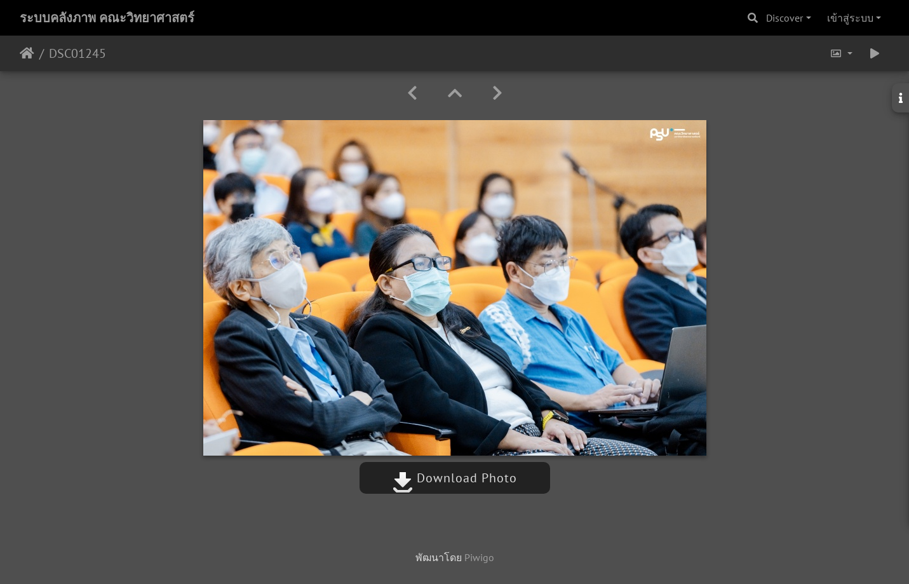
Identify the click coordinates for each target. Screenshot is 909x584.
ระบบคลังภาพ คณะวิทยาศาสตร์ (107, 18)
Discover (784, 17)
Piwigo (479, 557)
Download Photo (455, 478)
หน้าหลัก (27, 53)
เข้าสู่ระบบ (850, 17)
